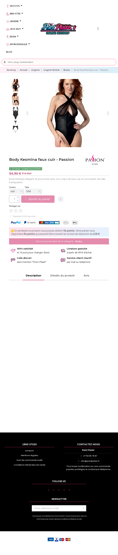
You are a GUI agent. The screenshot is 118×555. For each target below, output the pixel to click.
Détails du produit (62, 275)
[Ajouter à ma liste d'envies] (61, 199)
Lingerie (35, 69)
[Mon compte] (98, 28)
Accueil (23, 69)
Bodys (66, 69)
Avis (86, 275)
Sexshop (11, 69)
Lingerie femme (51, 69)
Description (33, 275)
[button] (27, 113)
